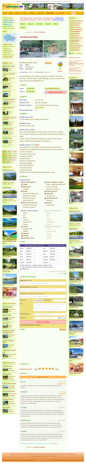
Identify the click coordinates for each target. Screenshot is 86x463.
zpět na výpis (29, 32)
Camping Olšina (74, 36)
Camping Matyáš (7, 138)
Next (65, 49)
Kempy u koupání (8, 22)
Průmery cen (7, 48)
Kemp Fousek (6, 407)
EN (82, 13)
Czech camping (19, 454)
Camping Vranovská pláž (76, 21)
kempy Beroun (37, 18)
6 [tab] (44, 60)
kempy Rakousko (46, 460)
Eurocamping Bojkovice (76, 46)
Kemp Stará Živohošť (74, 65)
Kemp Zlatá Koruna (8, 307)
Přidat (72, 53)
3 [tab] (37, 60)
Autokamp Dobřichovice (9, 99)
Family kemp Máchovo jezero (9, 341)
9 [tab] (52, 60)
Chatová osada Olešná (75, 346)
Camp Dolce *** (7, 323)
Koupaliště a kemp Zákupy (75, 71)
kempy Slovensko (8, 26)
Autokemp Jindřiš (7, 216)
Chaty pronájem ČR (9, 28)
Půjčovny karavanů (9, 55)
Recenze (18, 13)
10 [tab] (54, 60)
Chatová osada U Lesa (8, 297)
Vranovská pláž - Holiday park (9, 351)
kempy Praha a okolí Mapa (44, 20)
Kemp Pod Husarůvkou (9, 285)
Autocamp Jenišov (75, 23)
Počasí (25, 13)
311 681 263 (30, 89)
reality (32, 458)
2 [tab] (34, 60)
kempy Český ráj (10, 152)
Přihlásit (32, 13)
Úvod (5, 13)
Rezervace (48, 24)
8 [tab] (49, 60)
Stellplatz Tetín (6, 91)
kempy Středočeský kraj (26, 18)
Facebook (35, 454)
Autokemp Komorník (76, 38)
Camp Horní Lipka (7, 366)
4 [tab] (39, 60)
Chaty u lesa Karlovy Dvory (10, 228)
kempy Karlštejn (39, 32)
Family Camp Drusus (8, 129)
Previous (21, 49)
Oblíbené (79, 53)
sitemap (63, 454)
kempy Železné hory (11, 160)
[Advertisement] (9, 424)
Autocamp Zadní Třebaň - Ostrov (9, 75)
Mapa (11, 13)
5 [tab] (42, 60)
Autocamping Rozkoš (76, 29)
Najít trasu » (48, 63)
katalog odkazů (59, 458)
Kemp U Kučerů (74, 43)
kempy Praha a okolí (48, 18)
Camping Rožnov (7, 256)
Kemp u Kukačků (75, 33)
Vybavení (30, 24)
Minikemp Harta (7, 374)
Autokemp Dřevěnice (74, 256)
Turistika (36, 145)
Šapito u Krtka (72, 60)
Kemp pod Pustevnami (9, 391)
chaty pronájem (75, 458)
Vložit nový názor (43, 377)
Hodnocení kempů (9, 46)
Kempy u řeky (7, 24)
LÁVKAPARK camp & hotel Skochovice (9, 118)
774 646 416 (30, 92)
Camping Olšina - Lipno (75, 281)
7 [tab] (47, 60)
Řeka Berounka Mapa (58, 20)
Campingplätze (28, 454)
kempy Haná (7, 151)
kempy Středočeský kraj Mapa (28, 20)
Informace (40, 13)
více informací (67, 1)
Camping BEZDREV (75, 31)
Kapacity (22, 24)
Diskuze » (55, 443)
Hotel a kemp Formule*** (76, 318)
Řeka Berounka (59, 18)
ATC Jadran (72, 269)
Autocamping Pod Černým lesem (75, 40)
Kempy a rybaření (9, 20)
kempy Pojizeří (6, 162)
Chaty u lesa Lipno (75, 27)
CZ (73, 13)
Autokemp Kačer (73, 307)
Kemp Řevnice (6, 84)
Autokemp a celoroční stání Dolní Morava (8, 331)
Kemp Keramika (7, 187)
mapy (67, 458)
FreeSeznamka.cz (8, 57)
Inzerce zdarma (8, 50)
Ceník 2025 (39, 24)
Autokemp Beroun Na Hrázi (8, 108)
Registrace (57, 454)
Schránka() (50, 13)
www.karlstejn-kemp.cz (52, 89)
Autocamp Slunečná (8, 399)
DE (77, 13)
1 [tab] (32, 60)
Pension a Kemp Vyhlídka (9, 383)
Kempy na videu (8, 44)
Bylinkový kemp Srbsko (9, 66)
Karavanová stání (8, 18)
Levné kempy (7, 53)
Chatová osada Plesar (8, 170)
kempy (11, 155)
